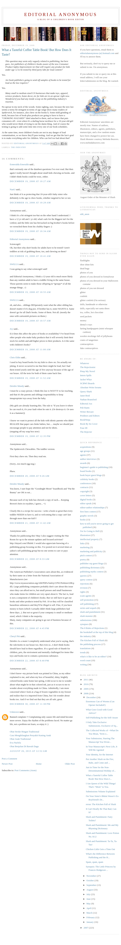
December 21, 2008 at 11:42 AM (30, 523)
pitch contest (86, 555)
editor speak (85, 503)
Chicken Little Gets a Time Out (100, 849)
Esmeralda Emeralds (19, 164)
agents (83, 455)
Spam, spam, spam (94, 862)
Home (39, 763)
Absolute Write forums (90, 387)
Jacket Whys (86, 379)
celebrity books (87, 479)
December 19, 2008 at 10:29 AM (30, 202)
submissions (85, 620)
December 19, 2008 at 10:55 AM (30, 292)
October (90, 880)
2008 (86, 693)
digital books (86, 499)
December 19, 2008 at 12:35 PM (30, 436)
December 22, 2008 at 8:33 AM (29, 559)
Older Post (70, 763)
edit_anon (84, 214)
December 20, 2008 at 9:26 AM (29, 476)
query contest (86, 579)
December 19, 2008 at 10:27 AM (30, 181)
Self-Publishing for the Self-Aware (102, 717)
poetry (83, 559)
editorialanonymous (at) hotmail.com (97, 53)
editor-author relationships (92, 507)
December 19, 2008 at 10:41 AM (30, 256)
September (91, 885)
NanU (12, 189)
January (90, 922)
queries (83, 575)
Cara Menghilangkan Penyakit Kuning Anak (30, 735)
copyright (84, 491)
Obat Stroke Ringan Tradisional (24, 731)
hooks (83, 519)
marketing (85, 547)
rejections (84, 583)
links (82, 543)
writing (83, 664)
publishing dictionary (90, 567)
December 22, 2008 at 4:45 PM (29, 628)
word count (85, 660)
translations (85, 648)
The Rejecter (86, 431)
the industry (18, 147)
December (91, 697)
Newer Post (7, 763)
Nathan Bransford (88, 399)
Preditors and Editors (90, 415)
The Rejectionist (87, 367)
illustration (85, 535)
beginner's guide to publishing (94, 467)
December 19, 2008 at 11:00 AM (30, 349)
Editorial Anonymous (60, 14)
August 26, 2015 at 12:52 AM (28, 751)
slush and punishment (90, 612)
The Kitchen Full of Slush (92, 640)
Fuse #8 (83, 428)
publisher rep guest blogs (91, 563)
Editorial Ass (86, 403)
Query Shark (86, 391)
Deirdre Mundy (17, 386)
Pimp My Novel (87, 371)
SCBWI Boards (87, 383)
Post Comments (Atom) (26, 770)
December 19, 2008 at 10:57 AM (30, 320)
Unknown (14, 712)
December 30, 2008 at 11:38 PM (30, 704)
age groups (85, 451)
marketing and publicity (91, 551)
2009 (86, 688)
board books (85, 471)
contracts (84, 487)
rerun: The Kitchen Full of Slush (101, 804)
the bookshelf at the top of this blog (96, 632)
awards (83, 463)
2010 (86, 684)
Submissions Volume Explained (100, 791)
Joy (11, 328)
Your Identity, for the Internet (99, 754)
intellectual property (89, 539)
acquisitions (85, 447)
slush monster (86, 616)
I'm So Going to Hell (89, 531)
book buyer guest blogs (91, 475)
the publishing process (90, 644)
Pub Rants (85, 407)
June (88, 899)
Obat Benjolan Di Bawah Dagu (24, 746)
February (90, 917)
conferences (85, 483)
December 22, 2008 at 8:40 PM (29, 660)
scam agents (85, 595)
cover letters (85, 495)
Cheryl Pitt (15, 636)
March (89, 912)
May (88, 903)
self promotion (87, 600)
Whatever (84, 363)
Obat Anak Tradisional (20, 739)
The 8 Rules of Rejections (92, 628)
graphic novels (87, 515)
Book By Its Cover (89, 424)
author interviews (88, 459)
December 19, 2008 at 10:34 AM (30, 231)
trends (83, 652)
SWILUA (14, 264)
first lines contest (88, 511)
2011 (86, 679)
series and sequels (88, 608)
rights (82, 592)
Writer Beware (87, 411)
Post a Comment (9, 758)
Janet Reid (85, 395)
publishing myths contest (91, 571)
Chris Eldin (15, 357)
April (89, 908)
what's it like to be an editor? (93, 656)
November (91, 875)
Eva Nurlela (15, 742)
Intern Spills (85, 375)
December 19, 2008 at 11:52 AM (30, 378)
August (90, 889)
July (88, 894)
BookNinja (85, 419)
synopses (84, 624)
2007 (86, 927)
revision (84, 587)
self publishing (87, 604)
